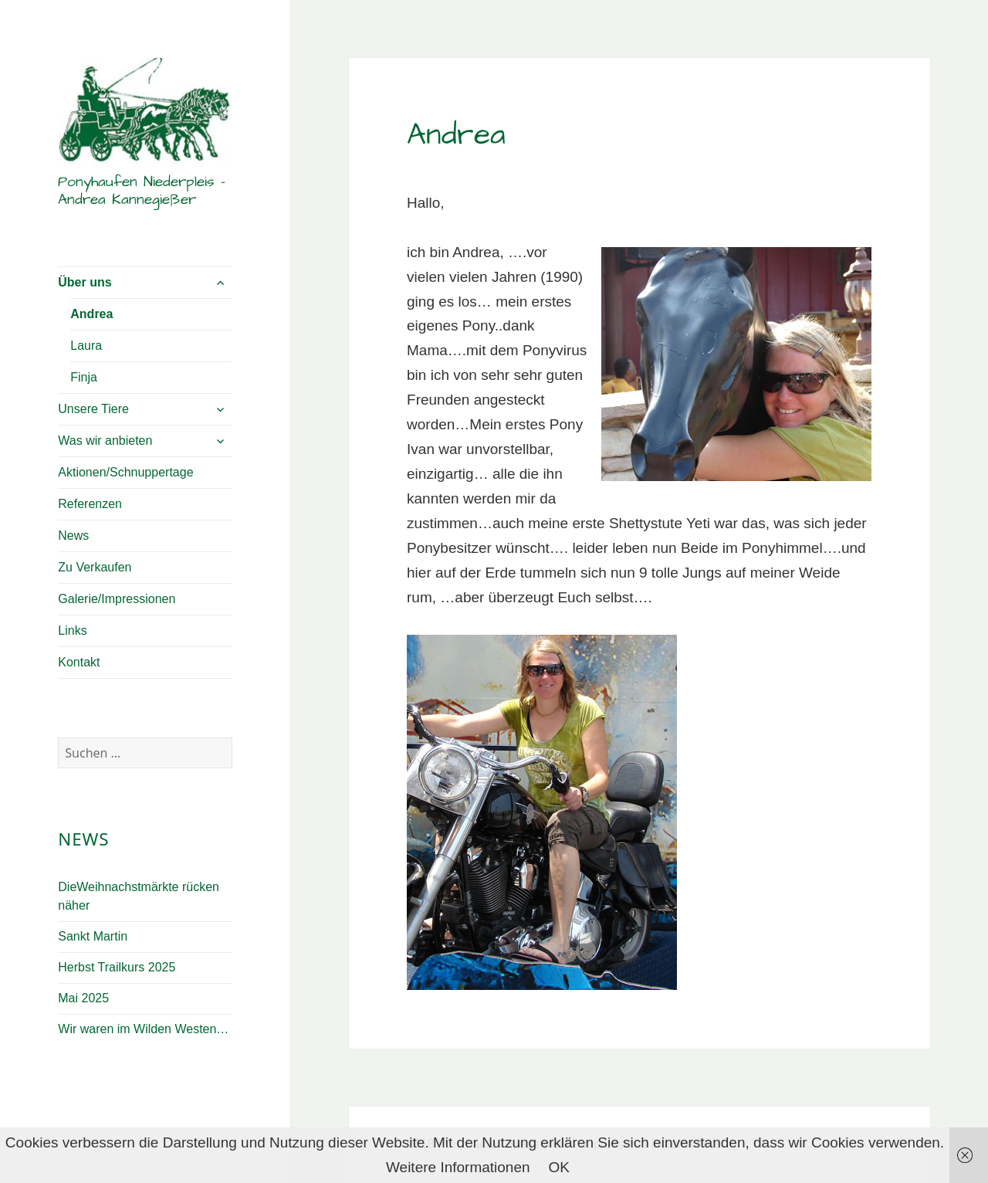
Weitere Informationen (458, 1167)
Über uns (84, 282)
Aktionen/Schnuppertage (125, 472)
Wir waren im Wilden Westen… (143, 1029)
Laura (86, 345)
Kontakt (79, 662)
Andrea (91, 313)
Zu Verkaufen (94, 567)
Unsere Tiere (93, 408)
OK (559, 1167)
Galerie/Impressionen (116, 598)
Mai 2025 (83, 998)
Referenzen (90, 503)
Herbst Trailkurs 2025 (116, 967)
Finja (83, 377)
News (73, 535)
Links (72, 630)
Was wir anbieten (105, 440)
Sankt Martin (92, 936)
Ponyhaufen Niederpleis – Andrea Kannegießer (141, 190)
